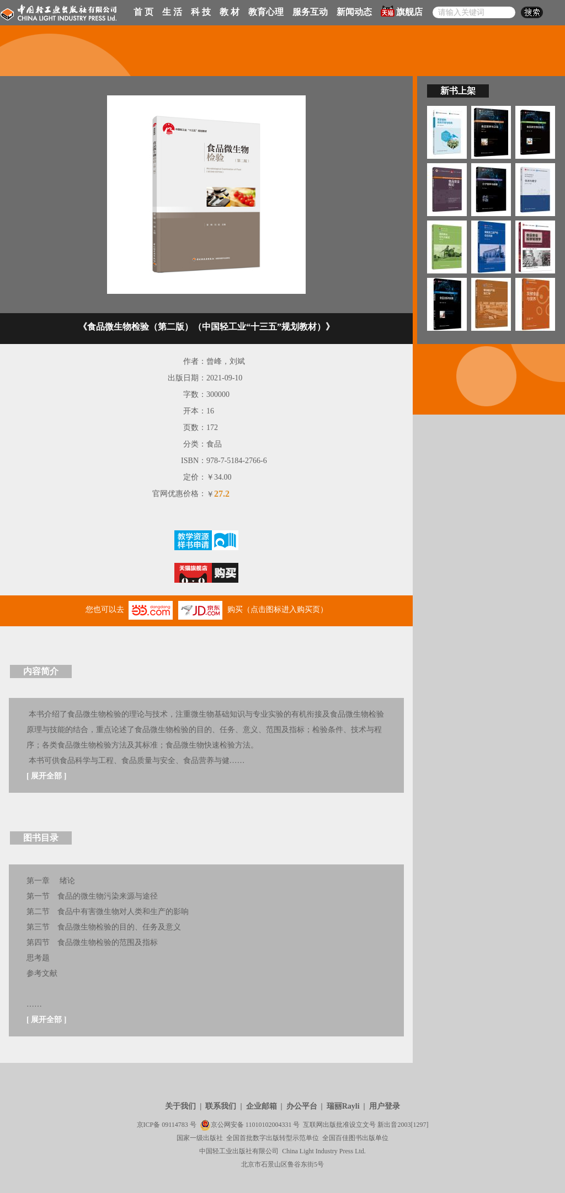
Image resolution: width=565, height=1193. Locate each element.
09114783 (175, 1124)
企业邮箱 (261, 1106)
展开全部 (46, 776)
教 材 (229, 12)
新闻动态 (354, 12)
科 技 (201, 12)
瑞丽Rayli (343, 1106)
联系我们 (220, 1106)
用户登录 (384, 1106)
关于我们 (180, 1106)
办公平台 (301, 1106)
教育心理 (266, 12)
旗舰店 (402, 11)
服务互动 (310, 12)
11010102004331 (269, 1124)
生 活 (172, 12)
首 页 (143, 12)
